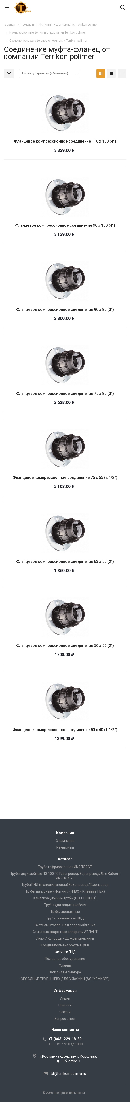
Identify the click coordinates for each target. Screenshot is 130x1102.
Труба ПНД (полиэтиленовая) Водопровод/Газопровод (65, 885)
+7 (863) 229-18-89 (65, 1039)
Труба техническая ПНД (65, 918)
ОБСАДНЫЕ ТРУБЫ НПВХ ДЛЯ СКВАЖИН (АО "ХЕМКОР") (65, 979)
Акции (65, 998)
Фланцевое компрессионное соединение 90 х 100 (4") (65, 225)
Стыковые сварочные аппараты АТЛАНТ (65, 932)
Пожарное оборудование (65, 959)
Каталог (65, 859)
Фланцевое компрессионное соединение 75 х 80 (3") (65, 393)
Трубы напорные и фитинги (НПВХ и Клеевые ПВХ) (65, 891)
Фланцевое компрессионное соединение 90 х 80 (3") (65, 309)
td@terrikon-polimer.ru (68, 1074)
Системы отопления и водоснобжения (65, 925)
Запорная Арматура (65, 972)
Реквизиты (65, 847)
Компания (65, 833)
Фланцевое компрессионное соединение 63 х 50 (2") (65, 561)
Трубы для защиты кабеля (65, 905)
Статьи (65, 1012)
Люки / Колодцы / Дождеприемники (65, 938)
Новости (65, 1005)
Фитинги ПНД (65, 952)
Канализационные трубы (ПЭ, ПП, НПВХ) (65, 898)
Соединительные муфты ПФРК (65, 945)
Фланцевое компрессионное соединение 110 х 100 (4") (65, 141)
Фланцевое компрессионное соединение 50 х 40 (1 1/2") (65, 729)
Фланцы (65, 965)
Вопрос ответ (65, 1019)
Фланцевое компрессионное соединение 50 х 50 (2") (65, 645)
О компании (65, 841)
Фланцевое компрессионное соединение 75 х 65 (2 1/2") (65, 477)
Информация (65, 990)
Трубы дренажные (65, 911)
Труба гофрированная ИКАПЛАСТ (65, 867)
